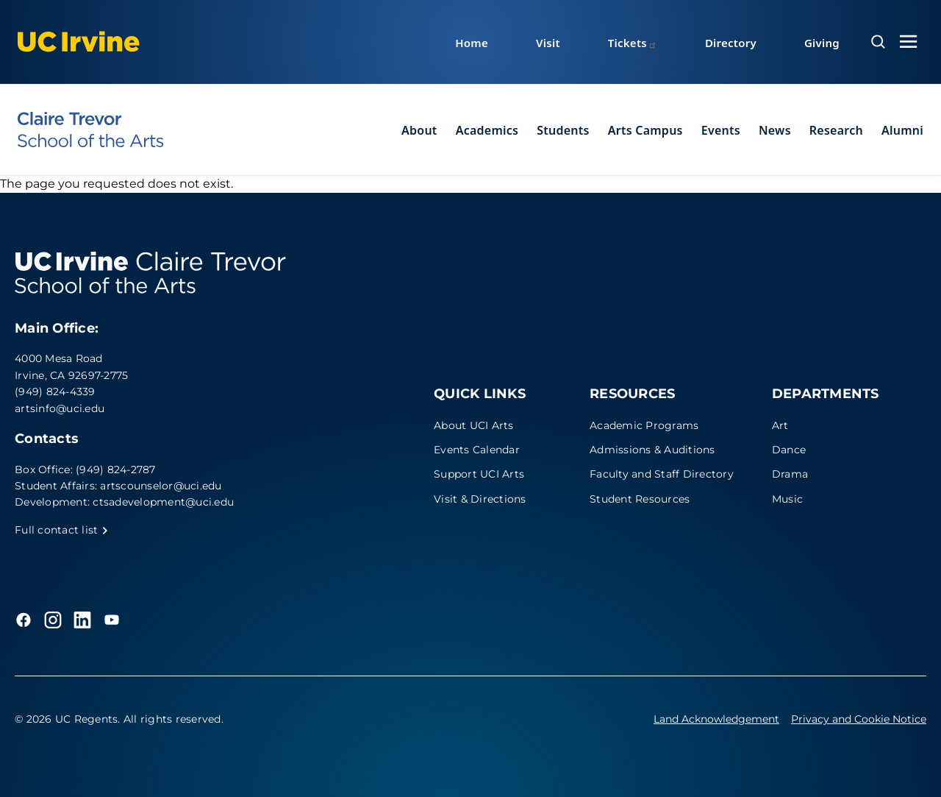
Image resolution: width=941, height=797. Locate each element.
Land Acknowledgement (716, 719)
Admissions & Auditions (652, 449)
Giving (822, 42)
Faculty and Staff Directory (662, 474)
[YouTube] (112, 619)
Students (563, 130)
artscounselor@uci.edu (160, 485)
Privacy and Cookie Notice (858, 719)
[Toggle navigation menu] (908, 41)
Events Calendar (477, 449)
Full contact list (62, 529)
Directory (730, 42)
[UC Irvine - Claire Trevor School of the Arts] (90, 129)
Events (720, 130)
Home (471, 42)
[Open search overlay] (878, 42)
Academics (487, 130)
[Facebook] (23, 619)
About (419, 130)
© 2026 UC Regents (66, 719)
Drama (790, 474)
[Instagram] (53, 619)
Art (780, 425)
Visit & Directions (480, 499)
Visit (548, 42)
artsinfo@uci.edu (59, 408)
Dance (789, 449)
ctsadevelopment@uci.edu (163, 502)
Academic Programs (644, 425)
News (775, 130)
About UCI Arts (474, 425)
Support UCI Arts (479, 474)
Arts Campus (645, 130)
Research (836, 130)
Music (787, 499)
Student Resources (640, 499)
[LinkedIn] (82, 619)
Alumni (902, 130)
